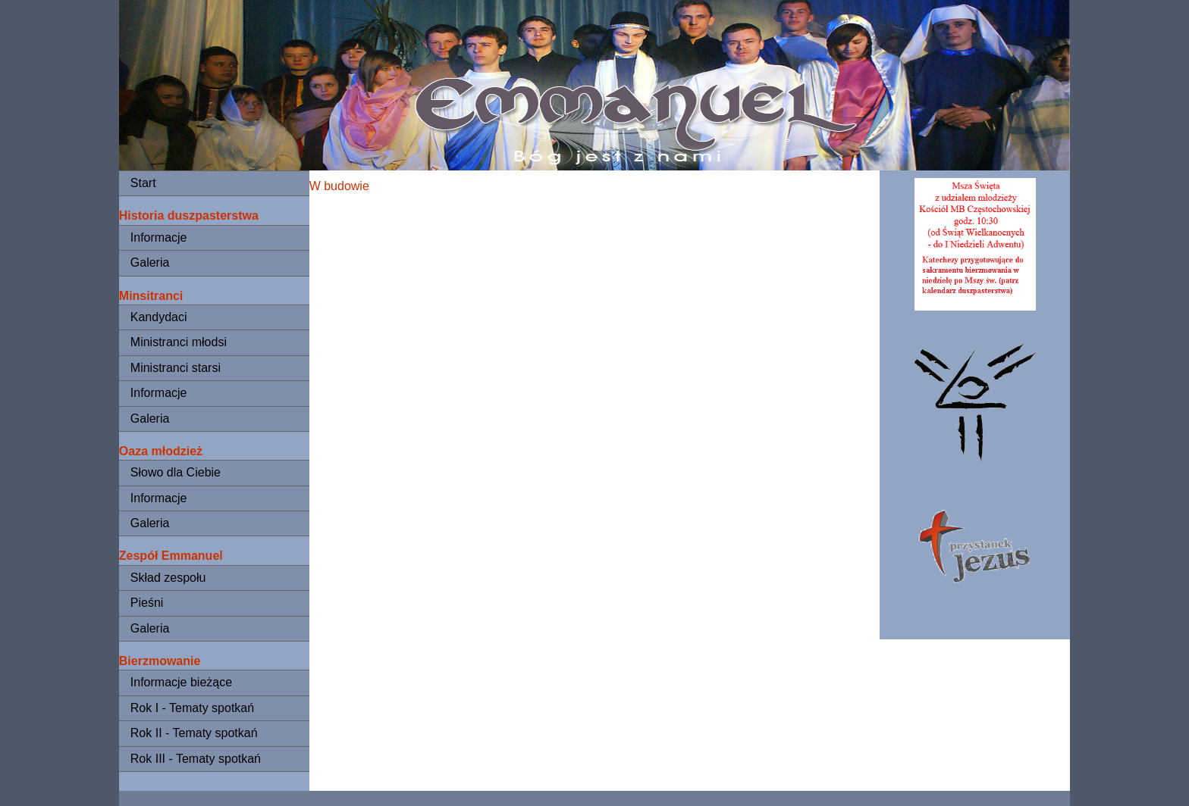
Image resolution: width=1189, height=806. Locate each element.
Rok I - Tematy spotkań (192, 707)
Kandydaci (158, 317)
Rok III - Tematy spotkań (195, 758)
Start (143, 183)
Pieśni (147, 602)
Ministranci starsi (175, 367)
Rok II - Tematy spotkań (194, 732)
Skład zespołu (168, 577)
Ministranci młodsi (178, 342)
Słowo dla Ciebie (175, 472)
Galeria (150, 262)
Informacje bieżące (181, 682)
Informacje (158, 237)
